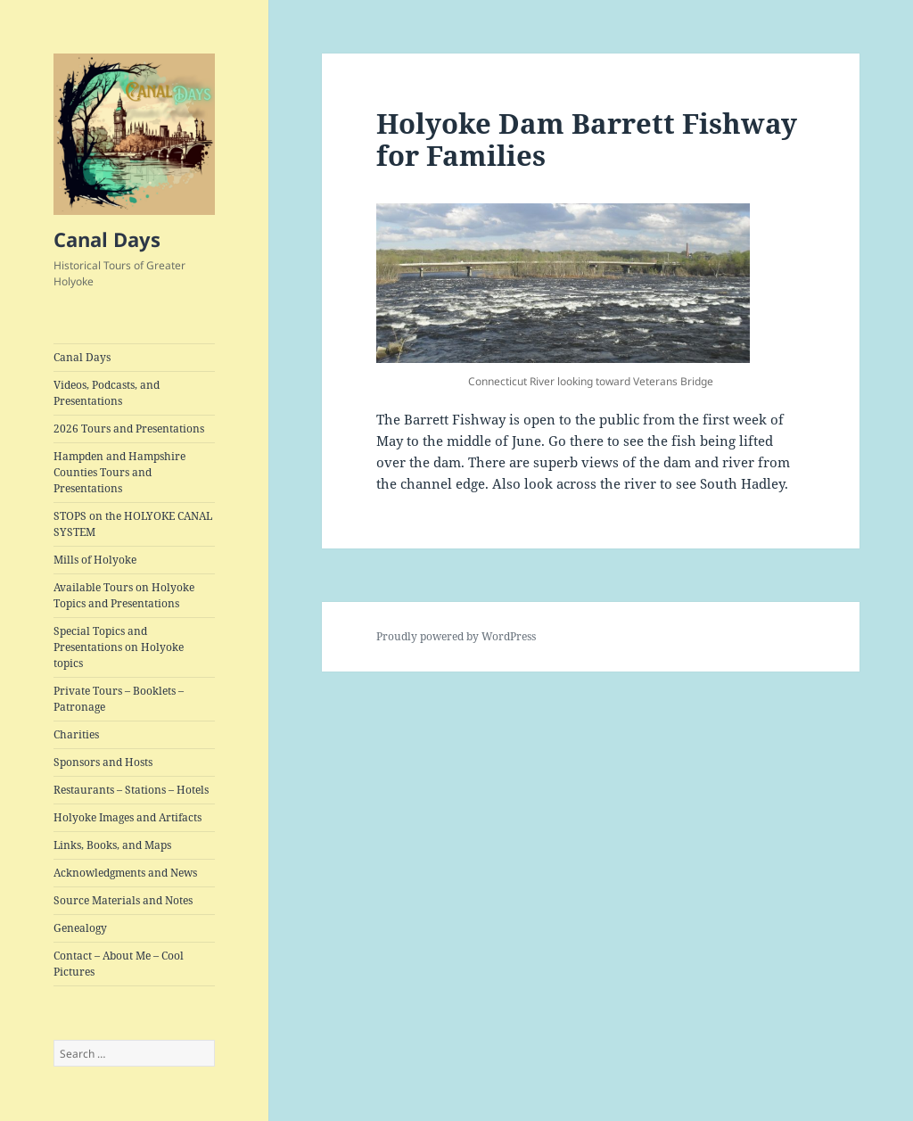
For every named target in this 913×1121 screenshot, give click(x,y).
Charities (76, 734)
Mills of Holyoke (94, 559)
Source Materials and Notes (123, 900)
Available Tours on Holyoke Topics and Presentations (123, 595)
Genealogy (80, 928)
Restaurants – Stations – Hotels (131, 789)
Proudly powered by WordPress (456, 636)
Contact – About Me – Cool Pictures (118, 963)
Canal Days (106, 239)
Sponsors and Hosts (102, 762)
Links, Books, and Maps (112, 845)
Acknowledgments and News (125, 872)
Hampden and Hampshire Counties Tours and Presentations (119, 472)
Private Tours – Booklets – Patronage (118, 698)
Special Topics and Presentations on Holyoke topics (118, 647)
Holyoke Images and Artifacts (127, 817)
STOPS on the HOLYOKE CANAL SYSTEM (132, 524)
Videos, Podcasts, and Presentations (106, 392)
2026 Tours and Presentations (128, 428)
